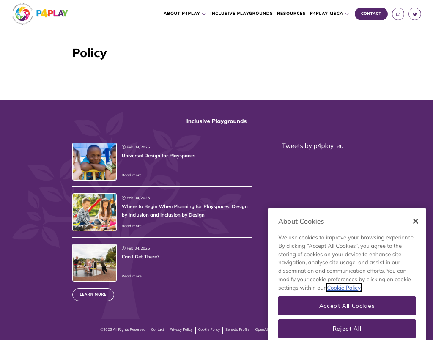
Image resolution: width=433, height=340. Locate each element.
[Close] (415, 252)
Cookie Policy (209, 329)
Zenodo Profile (238, 329)
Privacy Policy (181, 329)
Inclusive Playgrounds (242, 13)
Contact (157, 329)
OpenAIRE (263, 329)
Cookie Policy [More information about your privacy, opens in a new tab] (344, 318)
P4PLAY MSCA (326, 13)
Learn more (93, 294)
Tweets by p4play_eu (312, 146)
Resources (291, 13)
